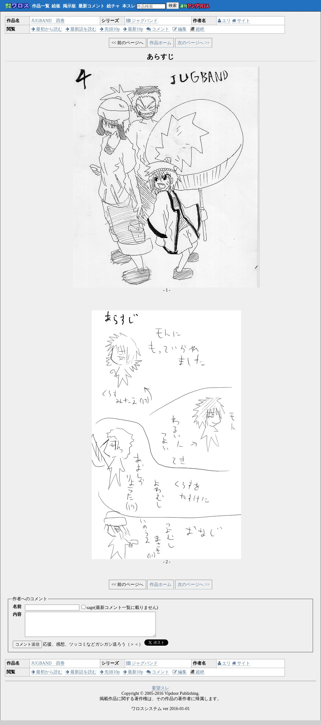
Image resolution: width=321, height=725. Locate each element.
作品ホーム (160, 42)
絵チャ (113, 6)
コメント (158, 29)
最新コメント (91, 6)
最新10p (133, 29)
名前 (17, 606)
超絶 (197, 29)
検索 (173, 5)
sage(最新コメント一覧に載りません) (122, 607)
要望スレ (160, 692)
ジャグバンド (142, 20)
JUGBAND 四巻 (48, 20)
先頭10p (110, 29)
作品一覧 (40, 6)
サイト (241, 20)
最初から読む (47, 29)
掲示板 (69, 6)
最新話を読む (81, 29)
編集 (180, 29)
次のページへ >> (194, 42)
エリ (224, 20)
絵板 (56, 6)
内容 (17, 614)
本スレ (128, 6)
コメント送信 (27, 649)
